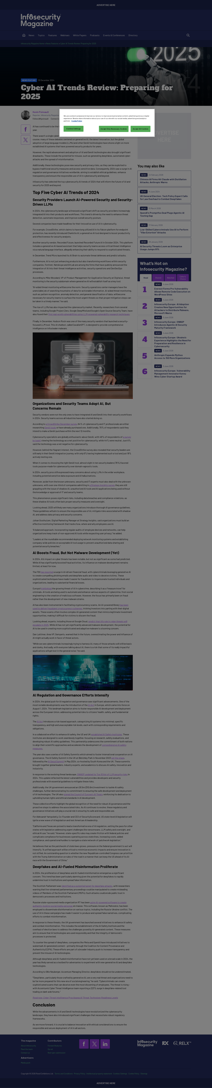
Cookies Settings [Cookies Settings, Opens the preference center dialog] (73, 129)
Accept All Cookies (140, 129)
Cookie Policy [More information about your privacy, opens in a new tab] (76, 121)
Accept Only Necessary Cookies (114, 129)
